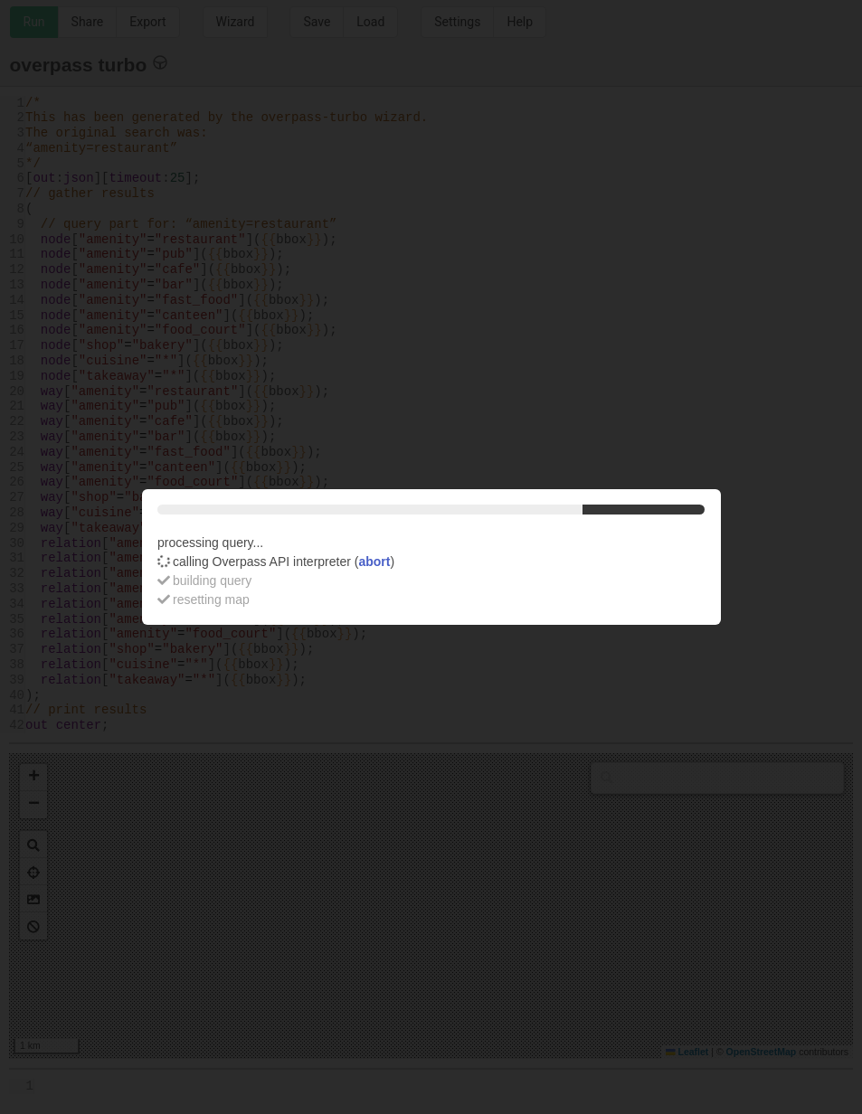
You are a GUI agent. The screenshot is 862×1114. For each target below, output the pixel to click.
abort (374, 561)
